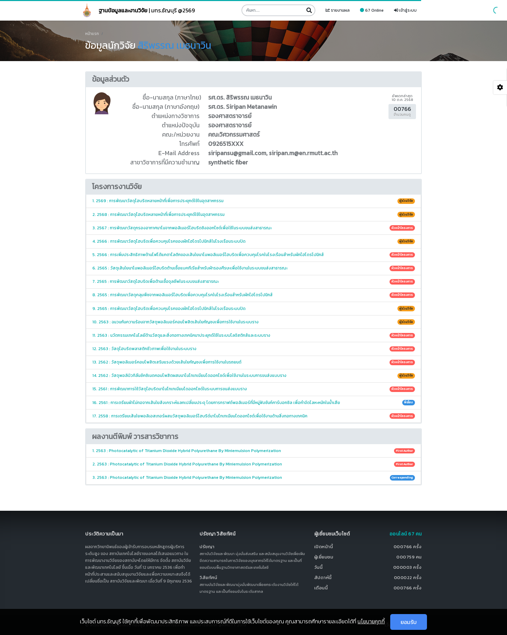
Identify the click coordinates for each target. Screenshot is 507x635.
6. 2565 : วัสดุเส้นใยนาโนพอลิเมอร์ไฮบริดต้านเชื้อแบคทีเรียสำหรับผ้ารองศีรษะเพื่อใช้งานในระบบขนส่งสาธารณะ (253, 268)
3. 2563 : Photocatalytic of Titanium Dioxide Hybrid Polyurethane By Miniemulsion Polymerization (253, 477)
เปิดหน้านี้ (323, 546)
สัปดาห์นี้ (323, 577)
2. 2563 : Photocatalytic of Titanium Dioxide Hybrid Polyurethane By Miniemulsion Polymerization (253, 464)
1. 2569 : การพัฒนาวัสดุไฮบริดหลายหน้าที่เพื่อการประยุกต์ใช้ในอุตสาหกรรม (253, 201)
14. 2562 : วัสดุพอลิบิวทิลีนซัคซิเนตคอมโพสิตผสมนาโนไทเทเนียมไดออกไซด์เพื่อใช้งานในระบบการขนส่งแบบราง (253, 375)
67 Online (372, 10)
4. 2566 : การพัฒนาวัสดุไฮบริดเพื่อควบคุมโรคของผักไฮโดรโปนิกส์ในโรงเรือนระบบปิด (253, 241)
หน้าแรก (92, 34)
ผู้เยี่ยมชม (324, 557)
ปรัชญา (207, 546)
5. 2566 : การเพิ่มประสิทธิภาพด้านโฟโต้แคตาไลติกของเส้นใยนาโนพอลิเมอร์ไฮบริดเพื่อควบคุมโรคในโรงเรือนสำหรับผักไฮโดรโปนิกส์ (253, 255)
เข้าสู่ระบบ (405, 10)
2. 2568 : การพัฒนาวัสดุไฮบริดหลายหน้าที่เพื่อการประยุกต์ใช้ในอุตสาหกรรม (253, 214)
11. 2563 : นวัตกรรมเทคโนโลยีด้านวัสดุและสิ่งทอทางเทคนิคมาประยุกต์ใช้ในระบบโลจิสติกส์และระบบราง (253, 335)
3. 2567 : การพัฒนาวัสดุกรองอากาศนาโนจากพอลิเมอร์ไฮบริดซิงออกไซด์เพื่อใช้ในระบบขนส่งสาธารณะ (253, 228)
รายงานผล (338, 10)
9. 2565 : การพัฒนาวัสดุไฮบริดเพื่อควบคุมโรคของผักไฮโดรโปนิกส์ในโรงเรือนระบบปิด (253, 308)
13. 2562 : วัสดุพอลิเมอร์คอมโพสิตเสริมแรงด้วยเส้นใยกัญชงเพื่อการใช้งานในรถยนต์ (253, 362)
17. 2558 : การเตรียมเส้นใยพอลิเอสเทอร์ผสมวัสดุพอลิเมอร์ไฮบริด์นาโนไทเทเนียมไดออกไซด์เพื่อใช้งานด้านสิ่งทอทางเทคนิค (253, 416)
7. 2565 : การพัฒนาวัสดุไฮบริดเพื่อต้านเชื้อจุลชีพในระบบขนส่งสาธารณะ (253, 281)
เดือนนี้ (321, 588)
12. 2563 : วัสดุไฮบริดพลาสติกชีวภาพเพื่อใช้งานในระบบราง (253, 349)
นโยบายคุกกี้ (371, 621)
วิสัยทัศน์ (208, 577)
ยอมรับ (409, 622)
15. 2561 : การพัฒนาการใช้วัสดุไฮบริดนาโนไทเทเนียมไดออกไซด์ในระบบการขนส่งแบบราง (253, 389)
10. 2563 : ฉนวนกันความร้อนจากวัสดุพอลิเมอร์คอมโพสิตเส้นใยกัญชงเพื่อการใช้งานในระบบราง (253, 322)
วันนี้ (318, 567)
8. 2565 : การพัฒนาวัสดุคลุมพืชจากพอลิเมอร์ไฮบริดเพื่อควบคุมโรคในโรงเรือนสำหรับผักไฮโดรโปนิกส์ (253, 295)
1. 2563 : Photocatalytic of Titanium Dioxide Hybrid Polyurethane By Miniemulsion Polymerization (253, 451)
